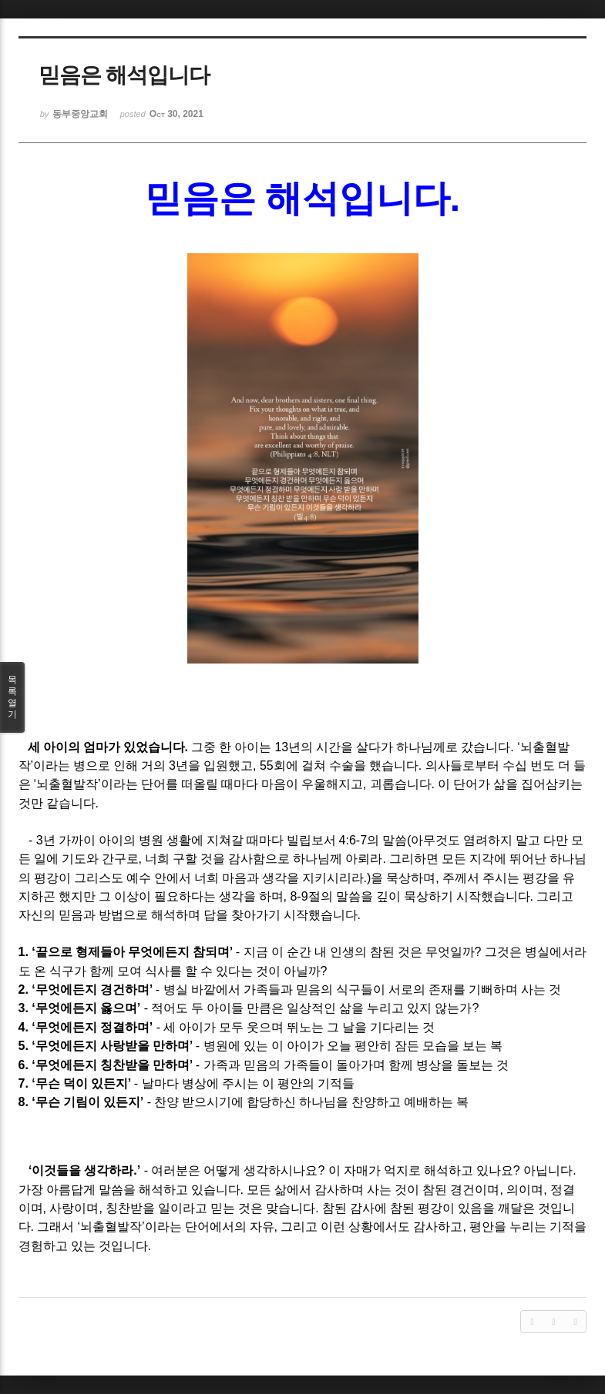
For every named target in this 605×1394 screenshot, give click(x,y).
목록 (12, 697)
